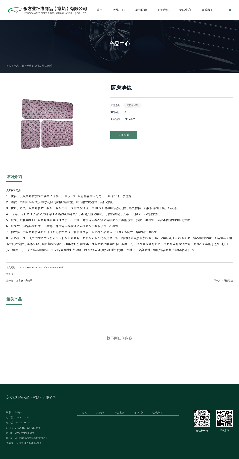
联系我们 (207, 10)
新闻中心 (185, 10)
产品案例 (119, 412)
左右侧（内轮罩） (25, 280)
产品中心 (119, 10)
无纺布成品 (33, 65)
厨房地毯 (228, 280)
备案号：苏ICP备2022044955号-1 (23, 443)
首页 (99, 10)
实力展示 (141, 10)
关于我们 (163, 10)
